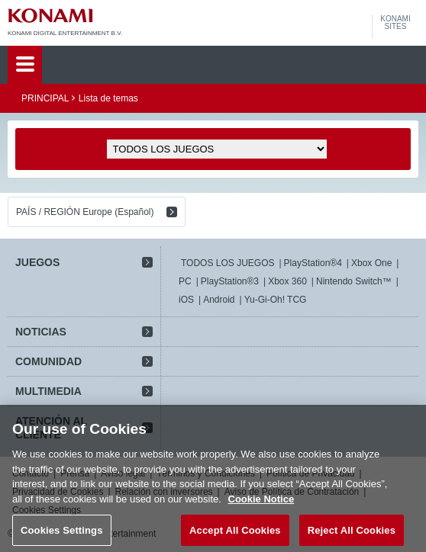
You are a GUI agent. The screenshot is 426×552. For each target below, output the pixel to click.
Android (218, 299)
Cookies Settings (62, 535)
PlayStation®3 (230, 281)
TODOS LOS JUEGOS (227, 263)
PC (185, 281)
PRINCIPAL (45, 98)
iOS (186, 299)
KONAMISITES (395, 22)
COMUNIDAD (48, 361)
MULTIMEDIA (48, 391)
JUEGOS (37, 262)
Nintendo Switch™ (354, 281)
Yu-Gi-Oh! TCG (275, 299)
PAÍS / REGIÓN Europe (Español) (85, 212)
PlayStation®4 (313, 263)
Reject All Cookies (351, 535)
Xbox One (371, 263)
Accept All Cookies (235, 535)
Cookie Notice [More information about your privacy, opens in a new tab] (261, 503)
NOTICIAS (40, 332)
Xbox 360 (287, 281)
